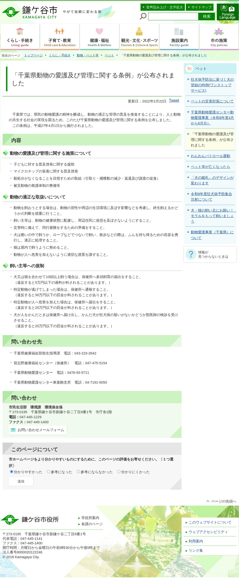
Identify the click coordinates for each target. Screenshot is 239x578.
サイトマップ (202, 7)
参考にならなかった (97, 472)
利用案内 (196, 541)
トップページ (33, 55)
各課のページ (92, 524)
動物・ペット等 (88, 55)
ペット (109, 55)
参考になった (61, 472)
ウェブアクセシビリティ (208, 532)
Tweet (174, 100)
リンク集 (196, 550)
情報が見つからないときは (213, 254)
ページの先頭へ (223, 501)
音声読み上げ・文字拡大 (164, 7)
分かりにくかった (135, 472)
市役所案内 (90, 518)
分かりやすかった (28, 472)
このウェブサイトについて (210, 522)
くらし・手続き (60, 55)
